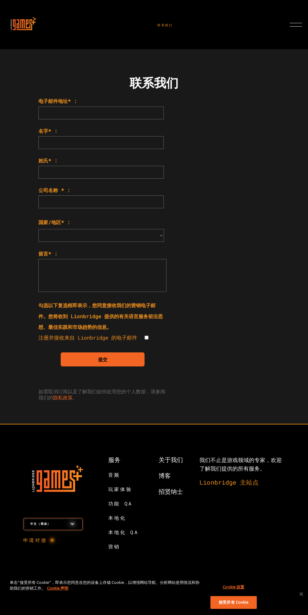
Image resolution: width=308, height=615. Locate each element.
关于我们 (171, 460)
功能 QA (120, 503)
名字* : (47, 131)
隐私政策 (63, 397)
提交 (102, 359)
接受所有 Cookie (233, 602)
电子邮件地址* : (57, 101)
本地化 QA (123, 532)
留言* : (47, 253)
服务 (114, 460)
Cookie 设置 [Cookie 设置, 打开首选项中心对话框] (233, 587)
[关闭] (301, 594)
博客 (165, 475)
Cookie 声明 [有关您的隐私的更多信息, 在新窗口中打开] (57, 588)
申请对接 (35, 540)
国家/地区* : (54, 222)
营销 (114, 546)
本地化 (117, 518)
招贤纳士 (171, 491)
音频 (114, 474)
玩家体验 (120, 489)
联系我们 (165, 25)
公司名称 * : (54, 190)
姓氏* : (47, 160)
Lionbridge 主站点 (228, 482)
